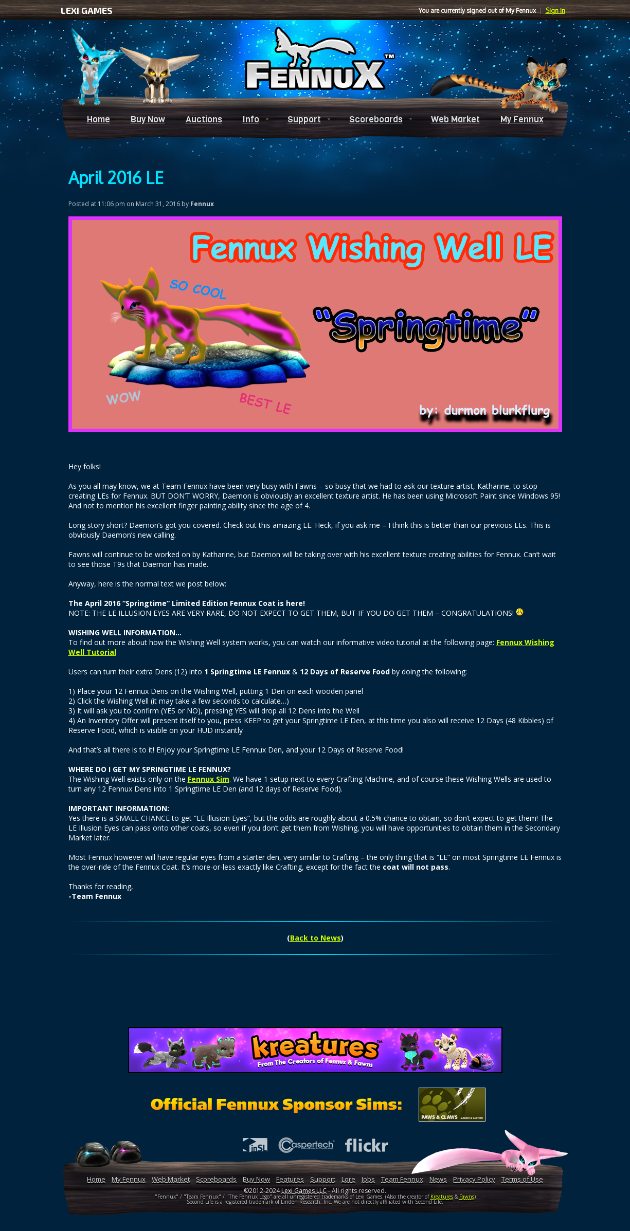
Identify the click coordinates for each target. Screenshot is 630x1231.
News (438, 1179)
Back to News (315, 938)
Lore (348, 1179)
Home (98, 119)
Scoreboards (376, 119)
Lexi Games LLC (304, 1190)
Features (290, 1179)
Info (251, 119)
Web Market (455, 119)
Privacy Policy (474, 1179)
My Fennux (522, 119)
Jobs (368, 1179)
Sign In (555, 10)
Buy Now (148, 119)
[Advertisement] (315, 996)
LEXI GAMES (87, 10)
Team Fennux (402, 1179)
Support (304, 119)
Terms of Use (522, 1179)
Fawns (466, 1196)
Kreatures (441, 1196)
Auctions (204, 119)
